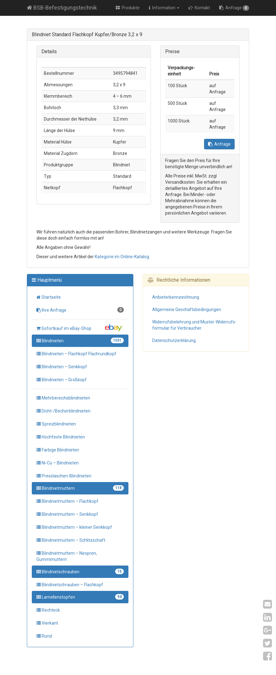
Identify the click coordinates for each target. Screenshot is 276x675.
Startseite (48, 297)
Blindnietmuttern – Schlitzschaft (70, 540)
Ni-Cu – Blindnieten (57, 462)
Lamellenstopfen (80, 597)
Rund (44, 636)
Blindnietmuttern (80, 488)
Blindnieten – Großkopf (61, 379)
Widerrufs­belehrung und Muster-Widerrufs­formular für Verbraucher (194, 325)
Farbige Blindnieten (57, 449)
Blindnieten (80, 340)
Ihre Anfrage (80, 310)
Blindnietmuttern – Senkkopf (67, 514)
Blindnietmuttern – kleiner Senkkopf (74, 527)
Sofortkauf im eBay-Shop (80, 327)
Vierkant (47, 623)
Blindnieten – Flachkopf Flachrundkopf (76, 353)
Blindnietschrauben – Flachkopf (69, 584)
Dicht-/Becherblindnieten (63, 410)
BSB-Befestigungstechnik (62, 7)
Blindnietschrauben (80, 571)
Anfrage (234, 8)
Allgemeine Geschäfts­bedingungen (186, 309)
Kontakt (199, 7)
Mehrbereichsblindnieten (63, 397)
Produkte (128, 7)
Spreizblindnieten (56, 423)
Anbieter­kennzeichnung (175, 297)
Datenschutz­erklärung (174, 340)
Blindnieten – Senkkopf (61, 366)
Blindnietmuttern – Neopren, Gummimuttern (66, 556)
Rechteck (48, 610)
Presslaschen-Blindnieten (63, 475)
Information (164, 7)
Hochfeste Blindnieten (60, 436)
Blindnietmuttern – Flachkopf (67, 501)
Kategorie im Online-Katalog (122, 256)
